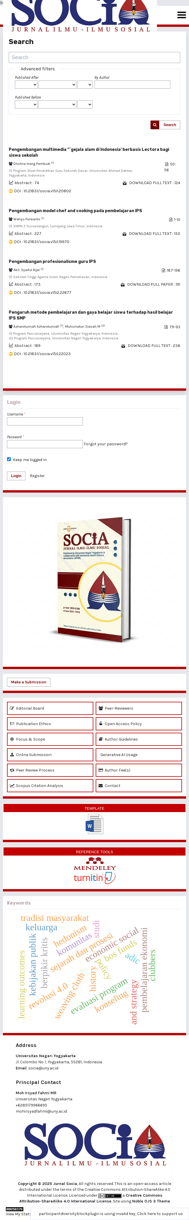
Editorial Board (27, 708)
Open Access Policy (120, 723)
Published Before (28, 97)
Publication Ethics (30, 723)
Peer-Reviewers (116, 708)
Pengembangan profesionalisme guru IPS (52, 261)
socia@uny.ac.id (43, 1068)
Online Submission (31, 754)
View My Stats (19, 1214)
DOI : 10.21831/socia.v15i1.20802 (42, 191)
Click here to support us (160, 1213)
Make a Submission (28, 682)
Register (37, 476)
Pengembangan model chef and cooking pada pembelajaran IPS (75, 210)
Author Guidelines (118, 739)
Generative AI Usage (118, 754)
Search (170, 125)
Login (16, 476)
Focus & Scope (27, 739)
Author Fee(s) (114, 770)
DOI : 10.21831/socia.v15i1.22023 (42, 353)
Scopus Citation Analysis (36, 785)
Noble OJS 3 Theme (151, 1201)
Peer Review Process (32, 770)
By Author (101, 77)
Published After (26, 77)
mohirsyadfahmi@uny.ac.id (41, 1111)
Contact (109, 785)
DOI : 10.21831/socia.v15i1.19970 (41, 241)
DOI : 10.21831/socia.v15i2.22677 (42, 292)
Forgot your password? (106, 443)
